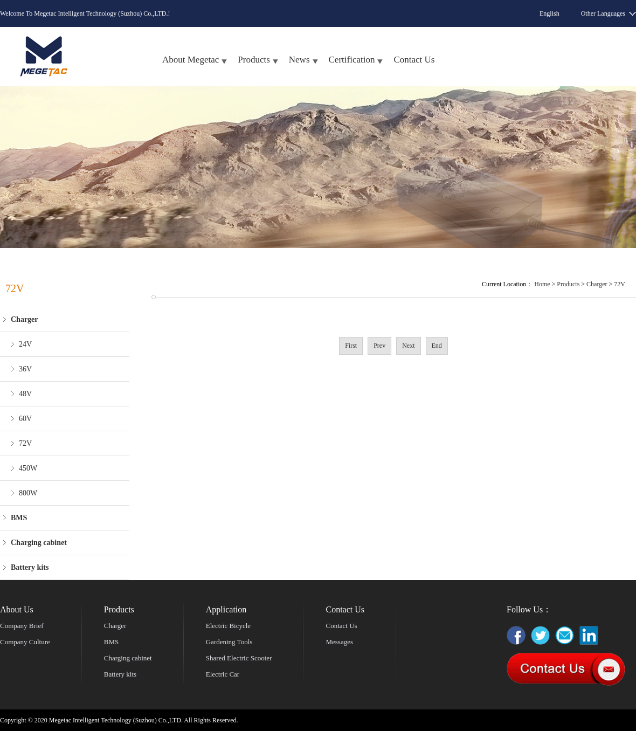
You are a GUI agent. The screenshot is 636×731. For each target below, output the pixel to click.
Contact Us (413, 59)
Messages (339, 642)
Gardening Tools (229, 642)
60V (25, 419)
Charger (596, 284)
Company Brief (22, 626)
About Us (16, 609)
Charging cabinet (128, 658)
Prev (379, 345)
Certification (352, 59)
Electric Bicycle (228, 626)
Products (254, 59)
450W (28, 468)
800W (28, 493)
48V (25, 394)
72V (25, 443)
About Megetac (190, 59)
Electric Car (222, 674)
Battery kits (120, 674)
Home (542, 284)
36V (25, 369)
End (437, 345)
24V (25, 344)
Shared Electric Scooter (239, 658)
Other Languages (603, 13)
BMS (111, 642)
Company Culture (25, 642)
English (549, 13)
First (351, 345)
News (299, 59)
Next (408, 345)
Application (226, 609)
